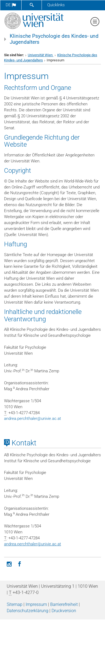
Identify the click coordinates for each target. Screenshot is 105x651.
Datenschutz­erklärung (27, 610)
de (11, 4)
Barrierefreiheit (64, 604)
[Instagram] (9, 563)
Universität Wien (40, 55)
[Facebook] (19, 563)
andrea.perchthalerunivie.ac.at (32, 418)
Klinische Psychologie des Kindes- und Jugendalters (54, 39)
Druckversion (64, 610)
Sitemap (14, 604)
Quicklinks (56, 4)
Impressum (36, 604)
